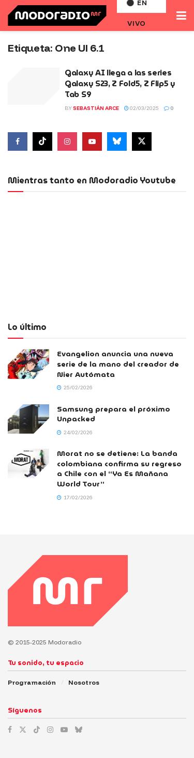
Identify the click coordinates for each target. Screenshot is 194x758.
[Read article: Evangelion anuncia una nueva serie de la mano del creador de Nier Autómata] (28, 363)
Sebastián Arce (96, 108)
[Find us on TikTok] (37, 729)
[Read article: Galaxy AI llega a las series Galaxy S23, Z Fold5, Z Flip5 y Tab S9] (33, 86)
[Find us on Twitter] (142, 141)
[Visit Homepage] (57, 15)
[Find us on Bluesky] (117, 141)
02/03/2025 (141, 108)
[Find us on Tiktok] (42, 141)
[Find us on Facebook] (17, 141)
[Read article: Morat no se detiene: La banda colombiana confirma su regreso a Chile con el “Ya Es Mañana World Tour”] (28, 463)
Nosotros (83, 682)
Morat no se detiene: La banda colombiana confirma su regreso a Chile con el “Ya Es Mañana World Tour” (119, 468)
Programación (32, 682)
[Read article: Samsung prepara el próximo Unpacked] (28, 419)
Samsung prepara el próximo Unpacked (113, 414)
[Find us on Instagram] (67, 141)
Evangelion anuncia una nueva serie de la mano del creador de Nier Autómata (118, 364)
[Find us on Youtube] (92, 141)
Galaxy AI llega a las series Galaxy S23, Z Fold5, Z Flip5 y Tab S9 (120, 84)
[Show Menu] (181, 15)
